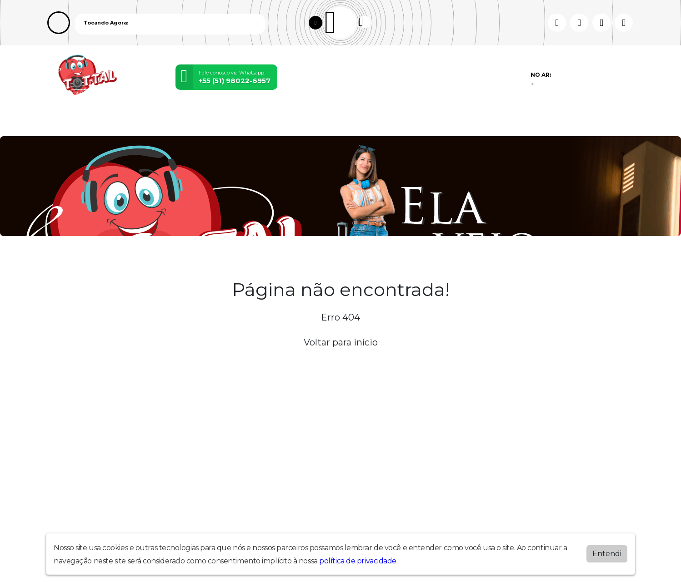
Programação (122, 122)
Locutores (188, 122)
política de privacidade (357, 561)
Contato (285, 122)
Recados (336, 122)
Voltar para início (341, 342)
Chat (379, 122)
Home (66, 122)
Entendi (606, 553)
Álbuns (239, 122)
